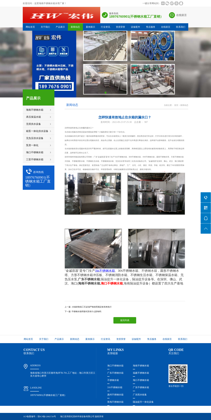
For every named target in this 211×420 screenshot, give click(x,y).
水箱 (83, 128)
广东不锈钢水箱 (115, 373)
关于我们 (45, 27)
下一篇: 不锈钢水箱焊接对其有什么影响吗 (83, 311)
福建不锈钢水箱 (141, 373)
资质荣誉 (120, 27)
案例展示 (90, 27)
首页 (176, 105)
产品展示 (60, 27)
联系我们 (180, 27)
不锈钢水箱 (113, 380)
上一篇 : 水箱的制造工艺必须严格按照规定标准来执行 (88, 307)
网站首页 (30, 27)
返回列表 (124, 320)
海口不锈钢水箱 (115, 365)
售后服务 (150, 27)
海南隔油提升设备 (136, 283)
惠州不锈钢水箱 (115, 394)
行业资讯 (105, 27)
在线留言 (181, 15)
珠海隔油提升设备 (116, 409)
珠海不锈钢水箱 (115, 402)
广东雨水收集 (140, 394)
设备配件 (135, 27)
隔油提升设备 (141, 279)
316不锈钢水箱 (114, 387)
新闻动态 (75, 27)
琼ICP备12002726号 (47, 416)
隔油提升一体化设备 (115, 279)
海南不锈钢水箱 (89, 283)
